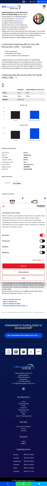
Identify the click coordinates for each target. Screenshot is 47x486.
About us (23, 412)
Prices (23, 406)
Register (23, 443)
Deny (23, 278)
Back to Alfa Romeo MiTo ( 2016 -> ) (15, 306)
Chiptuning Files (23, 404)
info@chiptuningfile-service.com (24, 383)
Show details (37, 260)
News (23, 414)
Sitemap (23, 431)
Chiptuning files (20, 19)
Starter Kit (23, 408)
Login (23, 441)
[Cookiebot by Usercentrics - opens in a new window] (37, 206)
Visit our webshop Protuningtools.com (22, 335)
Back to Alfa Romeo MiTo (12, 304)
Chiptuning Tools (23, 410)
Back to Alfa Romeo (10, 302)
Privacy (23, 429)
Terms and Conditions (23, 427)
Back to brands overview (12, 299)
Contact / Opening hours (23, 416)
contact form (26, 293)
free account (17, 285)
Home (23, 402)
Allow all (23, 266)
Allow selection (23, 272)
